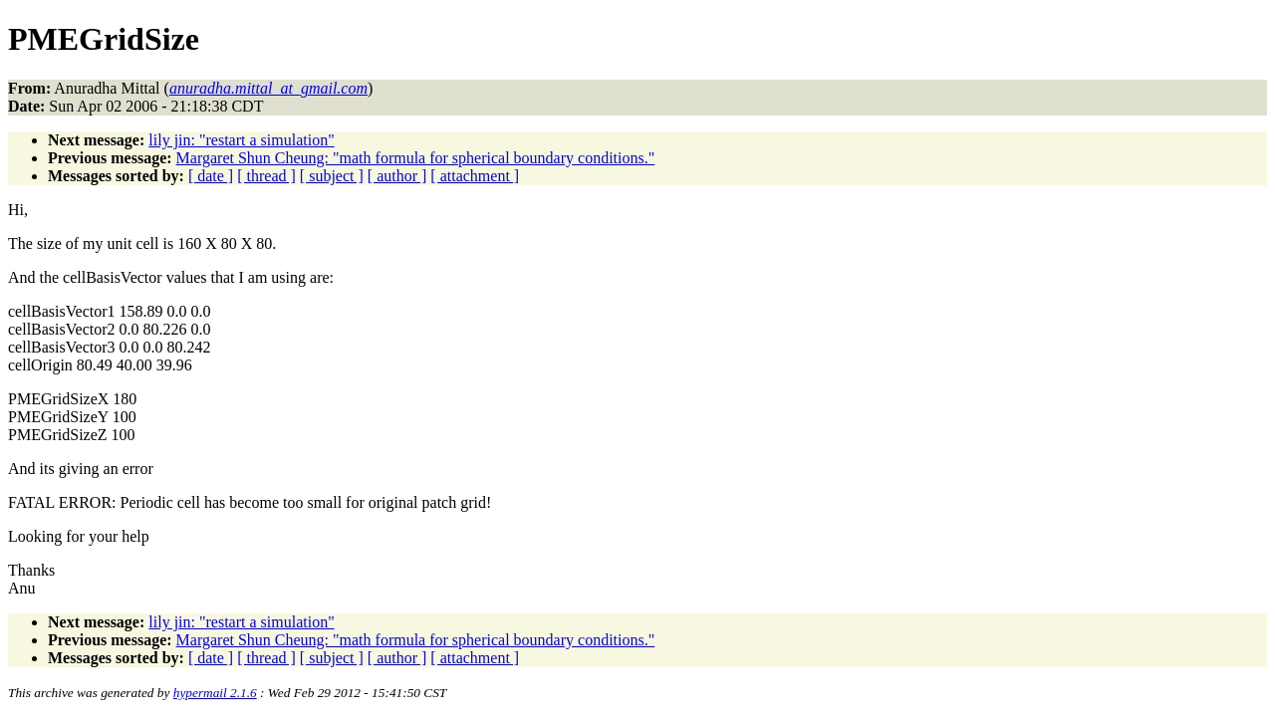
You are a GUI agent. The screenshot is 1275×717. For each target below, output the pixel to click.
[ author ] (397, 175)
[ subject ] (332, 175)
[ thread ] (266, 175)
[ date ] (210, 175)
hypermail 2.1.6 (215, 692)
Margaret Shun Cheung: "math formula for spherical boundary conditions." (415, 157)
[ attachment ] (474, 175)
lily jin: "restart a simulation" (241, 139)
